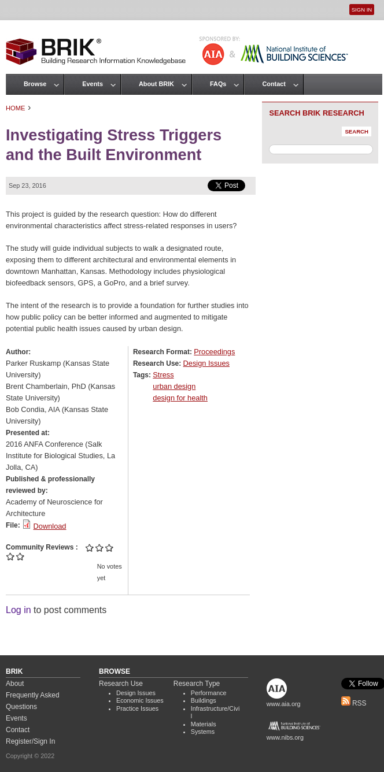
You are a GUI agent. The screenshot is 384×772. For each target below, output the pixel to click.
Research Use (121, 684)
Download (50, 526)
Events (92, 83)
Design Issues (206, 363)
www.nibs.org (285, 737)
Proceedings (214, 351)
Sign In (362, 9)
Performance (209, 692)
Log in (18, 610)
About (15, 684)
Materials (203, 724)
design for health (180, 398)
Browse (35, 83)
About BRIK (156, 83)
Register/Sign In (30, 741)
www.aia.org (284, 703)
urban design (174, 386)
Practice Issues (137, 708)
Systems (203, 731)
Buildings (203, 700)
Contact (273, 83)
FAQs (218, 83)
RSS (354, 703)
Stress (163, 374)
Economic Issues (140, 700)
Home (15, 108)
